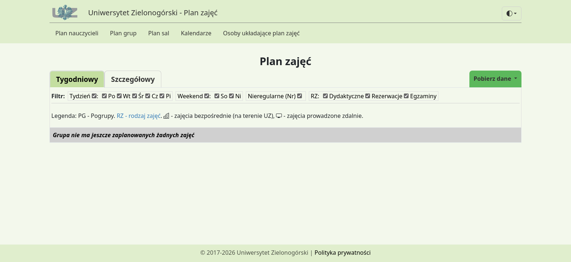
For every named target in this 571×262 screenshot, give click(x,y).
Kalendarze (196, 33)
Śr (138, 96)
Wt (124, 96)
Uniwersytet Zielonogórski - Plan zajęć (152, 12)
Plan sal (158, 33)
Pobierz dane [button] (493, 79)
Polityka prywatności (343, 253)
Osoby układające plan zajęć (261, 33)
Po (108, 96)
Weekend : (193, 96)
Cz (151, 96)
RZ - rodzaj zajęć (139, 116)
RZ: (315, 96)
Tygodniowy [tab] (77, 79)
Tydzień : (84, 96)
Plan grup (123, 33)
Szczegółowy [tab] (133, 79)
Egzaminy (420, 96)
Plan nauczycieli (76, 33)
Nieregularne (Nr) (275, 96)
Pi (165, 96)
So (221, 96)
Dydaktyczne (343, 96)
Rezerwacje (383, 96)
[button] (511, 13)
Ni (235, 96)
